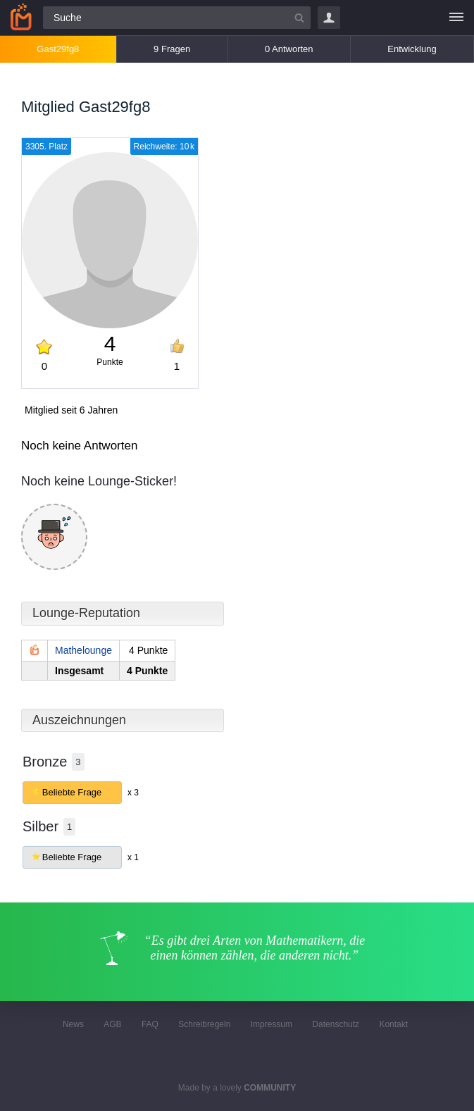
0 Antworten (289, 49)
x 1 (133, 857)
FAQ (150, 1024)
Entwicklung (411, 49)
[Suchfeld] (177, 17)
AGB (112, 1024)
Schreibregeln (204, 1024)
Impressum (271, 1024)
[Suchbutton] (299, 17)
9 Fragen (172, 49)
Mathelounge (83, 650)
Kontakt (393, 1024)
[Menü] (456, 17)
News (73, 1024)
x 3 (133, 792)
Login (329, 17)
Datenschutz (335, 1024)
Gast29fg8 (58, 49)
